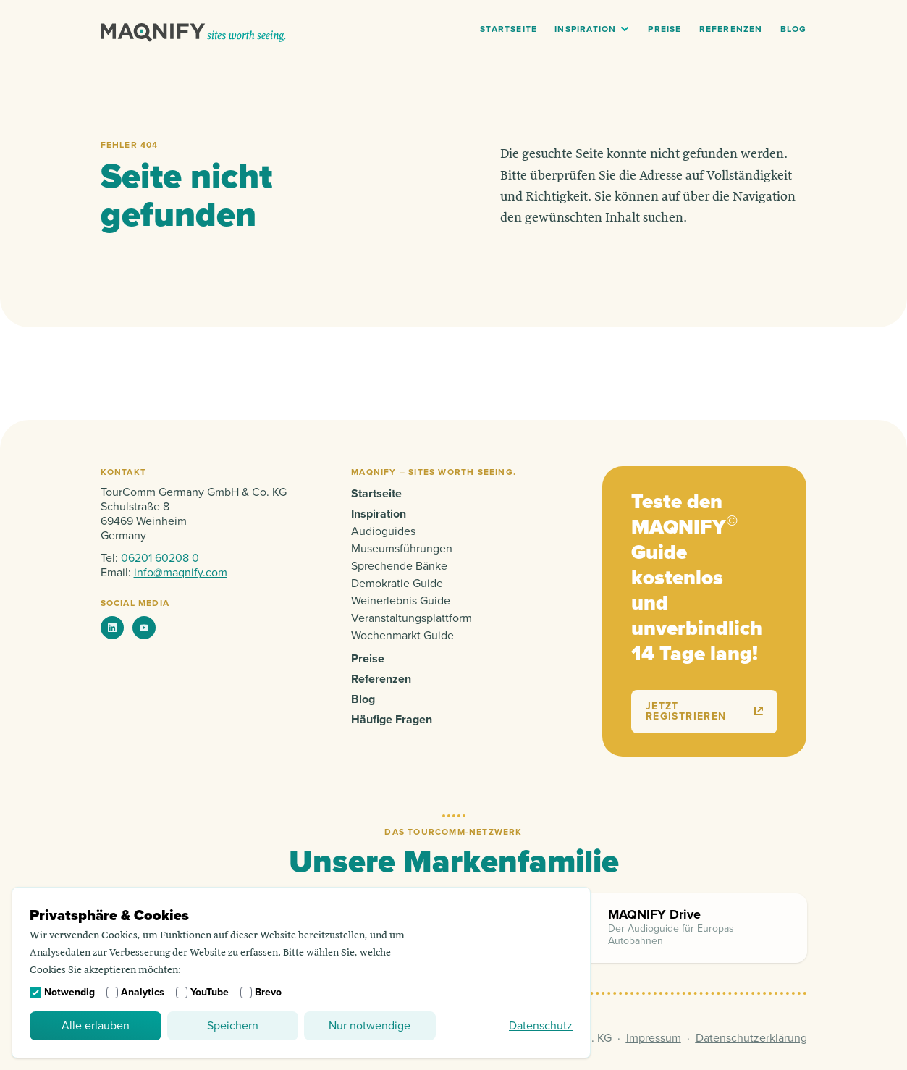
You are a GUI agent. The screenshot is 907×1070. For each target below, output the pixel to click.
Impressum (653, 1038)
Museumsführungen (401, 549)
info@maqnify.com (180, 572)
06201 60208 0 (160, 558)
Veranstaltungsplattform (411, 618)
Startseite (508, 29)
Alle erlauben (96, 1026)
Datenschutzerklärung (751, 1038)
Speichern (232, 1026)
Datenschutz (541, 1026)
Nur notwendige (369, 1026)
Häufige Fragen (391, 719)
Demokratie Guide (397, 583)
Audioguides (383, 531)
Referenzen (731, 29)
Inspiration (585, 29)
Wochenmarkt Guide (402, 635)
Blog (793, 29)
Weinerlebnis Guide (400, 601)
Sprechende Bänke (399, 566)
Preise (664, 29)
